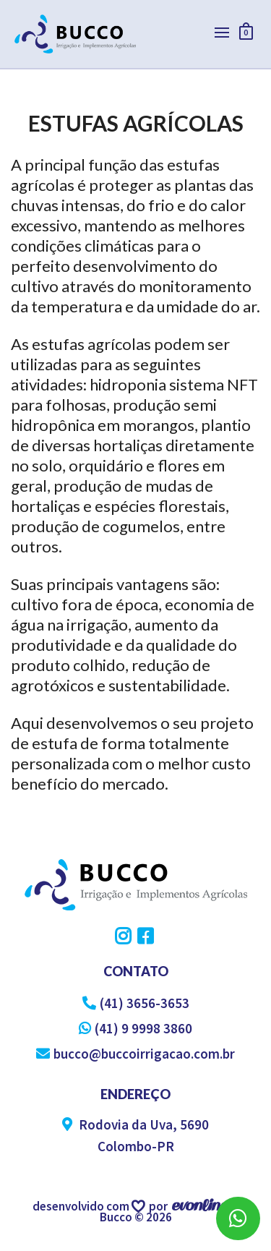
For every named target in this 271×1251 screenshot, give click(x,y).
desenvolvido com (82, 1206)
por (160, 1206)
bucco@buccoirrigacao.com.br (135, 1053)
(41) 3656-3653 (135, 1003)
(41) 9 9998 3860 (135, 1028)
